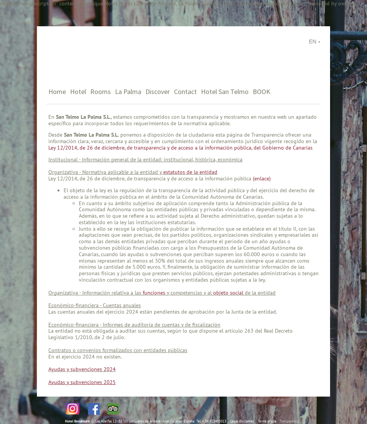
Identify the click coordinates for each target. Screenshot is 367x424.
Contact (185, 91)
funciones (154, 292)
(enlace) (262, 178)
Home (57, 91)
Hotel (78, 91)
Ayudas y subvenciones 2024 (82, 369)
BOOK (261, 91)
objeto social (228, 292)
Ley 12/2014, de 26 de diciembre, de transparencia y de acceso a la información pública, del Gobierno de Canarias (180, 147)
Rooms (100, 91)
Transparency (288, 421)
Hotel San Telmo (225, 91)
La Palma (128, 91)
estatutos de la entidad (190, 172)
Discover (157, 91)
